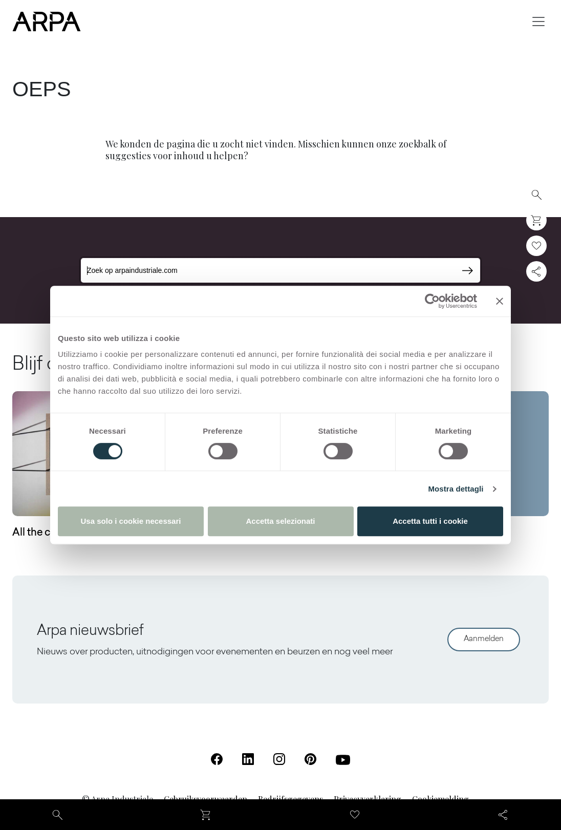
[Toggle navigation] (538, 21)
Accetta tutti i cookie (430, 521)
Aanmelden (484, 639)
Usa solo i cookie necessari (131, 521)
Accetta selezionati (280, 521)
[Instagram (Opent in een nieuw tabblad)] (279, 759)
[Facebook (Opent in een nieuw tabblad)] (216, 759)
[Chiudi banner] (499, 301)
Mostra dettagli (455, 488)
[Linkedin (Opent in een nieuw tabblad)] (248, 759)
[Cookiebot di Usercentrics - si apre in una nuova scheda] (432, 301)
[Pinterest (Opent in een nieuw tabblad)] (310, 759)
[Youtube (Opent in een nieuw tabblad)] (343, 760)
